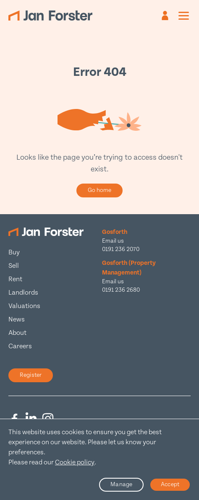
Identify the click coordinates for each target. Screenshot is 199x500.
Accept (170, 484)
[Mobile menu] (184, 15)
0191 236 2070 (120, 249)
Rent (15, 279)
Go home (100, 190)
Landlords (23, 293)
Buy (14, 252)
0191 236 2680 (121, 290)
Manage (121, 484)
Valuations (24, 306)
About (17, 333)
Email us (113, 241)
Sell (13, 266)
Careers (20, 346)
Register (31, 375)
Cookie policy (74, 462)
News (16, 320)
